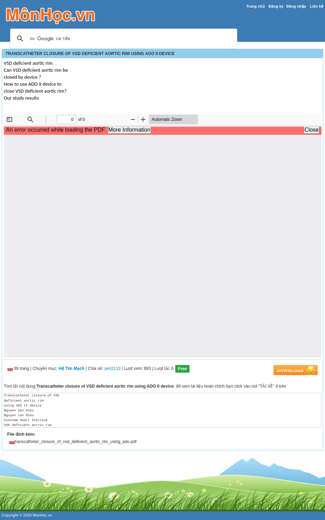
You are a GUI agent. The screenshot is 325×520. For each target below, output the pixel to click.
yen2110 (113, 368)
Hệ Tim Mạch (71, 368)
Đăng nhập (296, 6)
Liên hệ (316, 6)
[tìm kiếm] (122, 39)
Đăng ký (276, 6)
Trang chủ (255, 6)
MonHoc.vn (42, 515)
